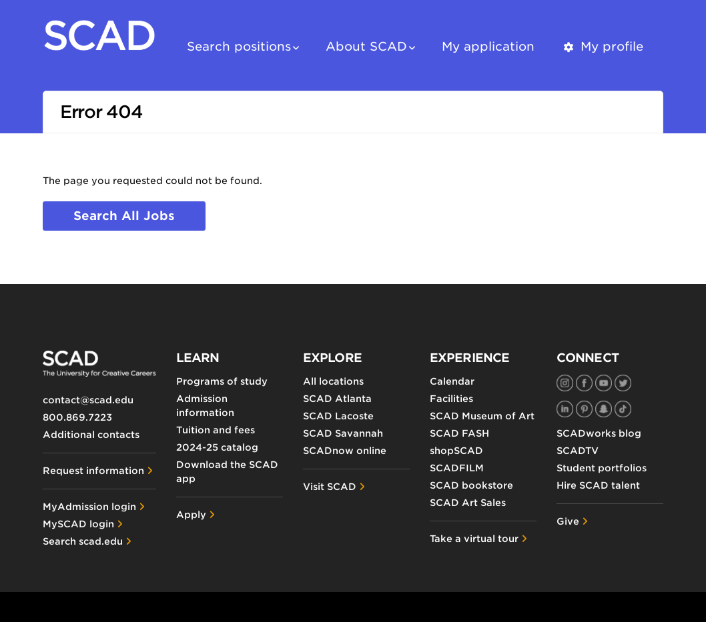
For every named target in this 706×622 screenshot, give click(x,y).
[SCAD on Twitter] (623, 383)
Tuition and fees (215, 430)
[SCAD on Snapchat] (603, 409)
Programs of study (222, 381)
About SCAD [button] (366, 46)
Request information (93, 470)
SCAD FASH (459, 433)
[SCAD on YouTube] (603, 383)
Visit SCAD (329, 486)
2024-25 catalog (217, 447)
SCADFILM (457, 468)
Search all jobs (124, 216)
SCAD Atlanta (337, 398)
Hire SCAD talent (598, 485)
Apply (191, 514)
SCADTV (578, 450)
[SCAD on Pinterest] (584, 409)
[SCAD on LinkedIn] (565, 409)
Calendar (452, 381)
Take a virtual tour (474, 538)
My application (488, 46)
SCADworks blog (599, 433)
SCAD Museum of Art (482, 416)
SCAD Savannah (343, 433)
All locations (333, 381)
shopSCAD (456, 450)
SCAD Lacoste (338, 416)
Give (568, 521)
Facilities (451, 398)
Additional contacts (91, 434)
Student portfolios (602, 468)
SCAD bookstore (471, 485)
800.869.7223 (77, 417)
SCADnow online (344, 450)
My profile (602, 46)
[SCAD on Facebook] (584, 383)
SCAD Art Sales (468, 502)
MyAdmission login (89, 506)
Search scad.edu (83, 541)
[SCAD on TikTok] (623, 409)
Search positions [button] (239, 46)
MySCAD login (78, 524)
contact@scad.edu (88, 400)
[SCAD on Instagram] (565, 383)
